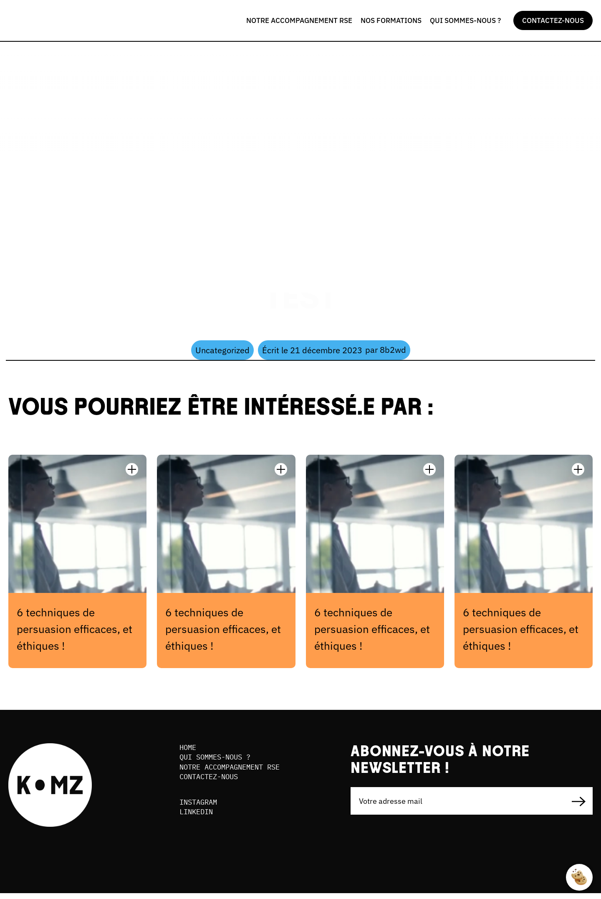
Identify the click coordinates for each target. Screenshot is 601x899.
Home (188, 748)
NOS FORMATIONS (391, 20)
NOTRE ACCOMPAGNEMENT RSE (299, 20)
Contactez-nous (211, 780)
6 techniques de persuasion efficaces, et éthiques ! (74, 629)
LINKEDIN (197, 818)
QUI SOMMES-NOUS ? (465, 20)
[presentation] (414, 849)
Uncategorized (222, 350)
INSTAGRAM (200, 807)
